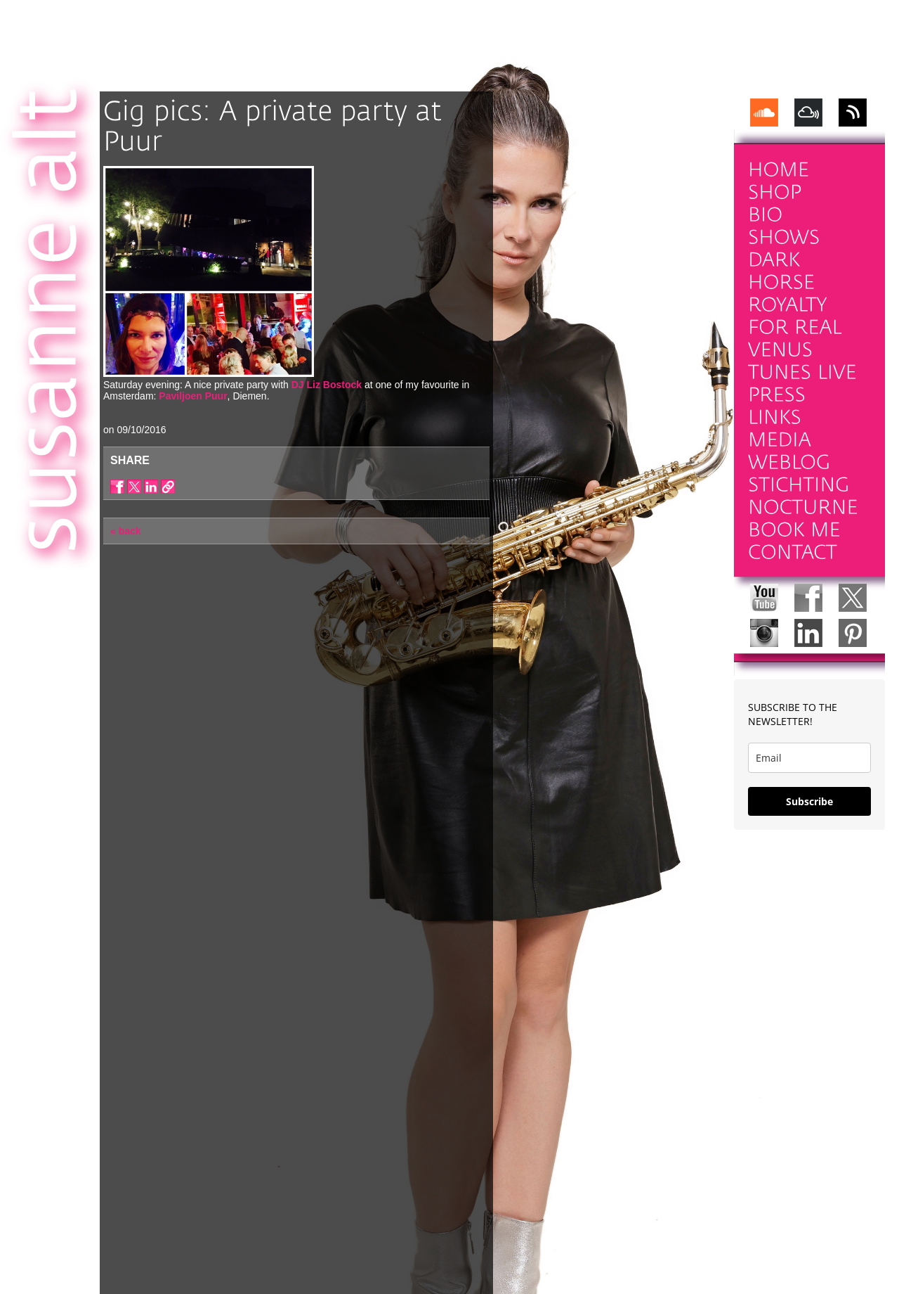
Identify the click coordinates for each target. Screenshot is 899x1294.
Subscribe (809, 801)
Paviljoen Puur (193, 396)
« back (125, 531)
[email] (809, 758)
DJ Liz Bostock (326, 384)
